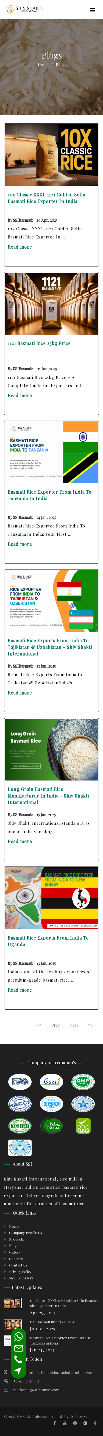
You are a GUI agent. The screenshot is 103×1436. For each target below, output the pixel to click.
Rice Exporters (21, 1278)
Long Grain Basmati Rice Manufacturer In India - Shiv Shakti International (48, 795)
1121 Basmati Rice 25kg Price (39, 343)
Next (73, 1025)
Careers (16, 1258)
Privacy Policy (20, 1271)
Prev (55, 1025)
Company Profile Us (25, 1232)
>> (90, 1025)
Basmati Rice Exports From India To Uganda (48, 941)
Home (43, 64)
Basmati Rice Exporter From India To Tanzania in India (49, 495)
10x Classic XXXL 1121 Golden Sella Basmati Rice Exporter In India (46, 198)
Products (16, 1239)
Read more (20, 247)
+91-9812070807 (21, 1381)
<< (39, 1025)
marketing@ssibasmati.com (31, 1389)
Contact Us (18, 1265)
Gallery (15, 1252)
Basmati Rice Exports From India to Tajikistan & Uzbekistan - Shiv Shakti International (50, 647)
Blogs (13, 1245)
